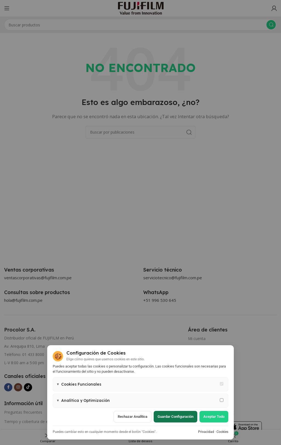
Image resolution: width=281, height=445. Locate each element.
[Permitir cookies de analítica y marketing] (221, 400)
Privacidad (206, 432)
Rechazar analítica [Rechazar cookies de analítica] (132, 416)
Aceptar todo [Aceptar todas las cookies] (213, 416)
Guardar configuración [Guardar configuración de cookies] (175, 416)
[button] (140, 384)
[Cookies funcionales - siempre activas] (221, 384)
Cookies (222, 432)
